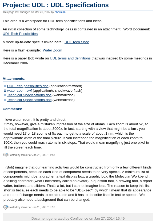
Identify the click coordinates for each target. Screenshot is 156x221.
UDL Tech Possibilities (20, 34)
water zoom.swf (19, 91)
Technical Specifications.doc (29, 95)
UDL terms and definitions (70, 58)
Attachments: (14, 79)
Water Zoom (52, 50)
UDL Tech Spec (77, 42)
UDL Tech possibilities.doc (28, 86)
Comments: (12, 109)
